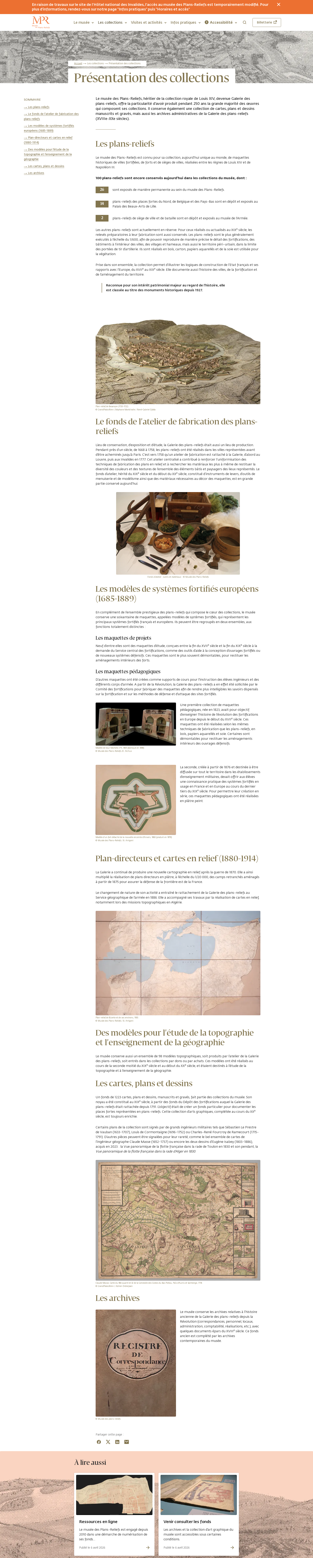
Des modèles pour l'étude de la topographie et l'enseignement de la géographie (48, 154)
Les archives (36, 173)
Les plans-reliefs (38, 107)
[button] (84, 22)
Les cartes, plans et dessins (46, 166)
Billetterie (267, 22)
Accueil (78, 63)
